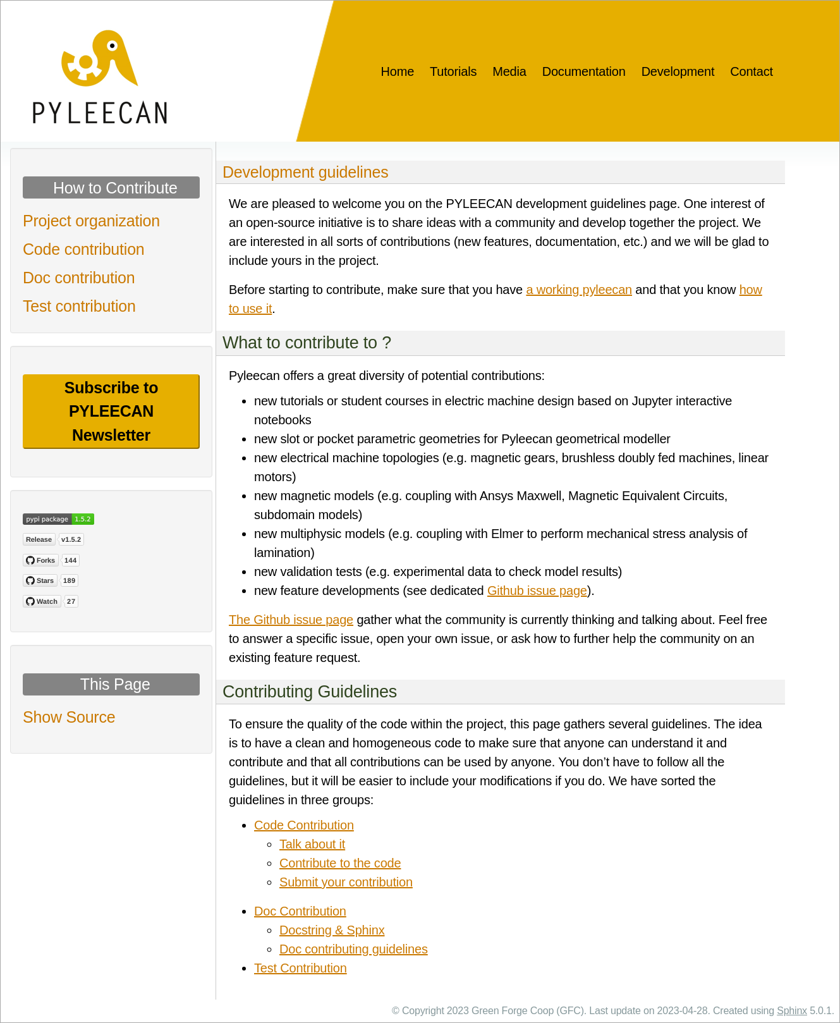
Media (509, 71)
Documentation (584, 71)
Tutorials (453, 71)
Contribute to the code (340, 863)
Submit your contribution (346, 882)
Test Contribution (300, 968)
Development (678, 71)
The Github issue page (291, 620)
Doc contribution (79, 277)
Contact (751, 71)
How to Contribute (115, 188)
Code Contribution (304, 825)
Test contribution (79, 306)
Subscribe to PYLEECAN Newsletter (111, 411)
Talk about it (312, 844)
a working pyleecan (579, 290)
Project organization (91, 221)
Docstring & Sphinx (331, 930)
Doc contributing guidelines (353, 949)
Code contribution (84, 249)
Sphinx (792, 1010)
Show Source (69, 717)
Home (398, 71)
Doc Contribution (300, 911)
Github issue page (537, 590)
